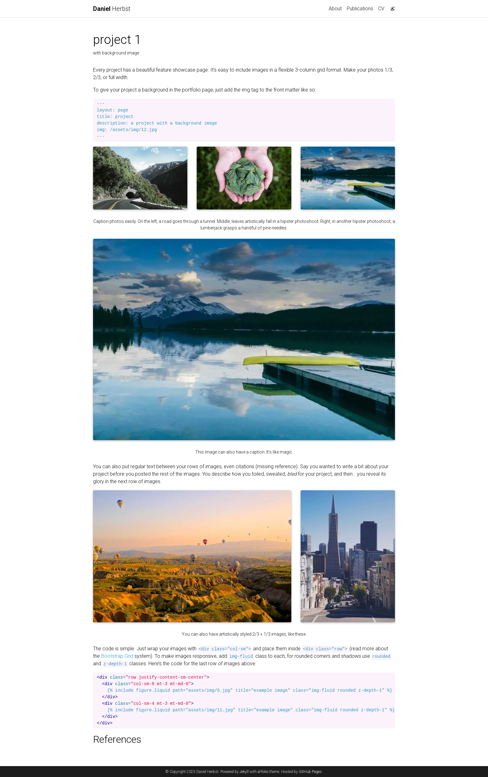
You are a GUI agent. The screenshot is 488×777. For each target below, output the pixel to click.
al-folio (263, 772)
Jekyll (244, 772)
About (335, 9)
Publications (360, 9)
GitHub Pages (310, 772)
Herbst (111, 8)
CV (381, 9)
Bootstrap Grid (117, 656)
